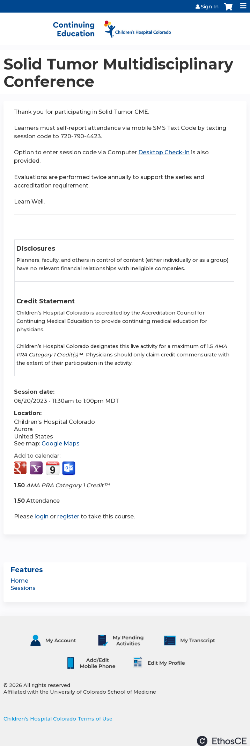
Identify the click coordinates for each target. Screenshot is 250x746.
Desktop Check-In (164, 152)
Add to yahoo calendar (37, 468)
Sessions (23, 588)
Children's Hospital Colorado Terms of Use (57, 719)
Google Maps (61, 443)
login (42, 516)
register (68, 516)
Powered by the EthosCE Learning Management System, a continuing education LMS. (222, 741)
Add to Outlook (69, 468)
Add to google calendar (21, 468)
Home (19, 580)
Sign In (210, 6)
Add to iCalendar (52, 468)
